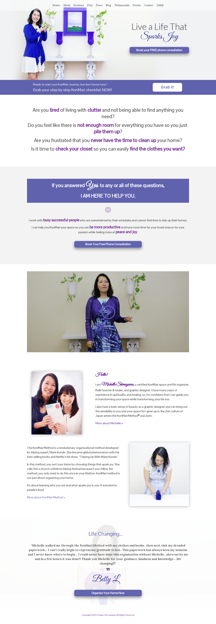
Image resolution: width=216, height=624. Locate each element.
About (66, 5)
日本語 (160, 5)
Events (137, 5)
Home (56, 5)
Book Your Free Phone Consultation (108, 247)
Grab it (167, 90)
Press (99, 5)
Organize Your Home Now (108, 596)
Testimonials (121, 5)
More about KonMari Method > (46, 500)
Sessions (79, 5)
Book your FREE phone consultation (159, 53)
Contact (148, 5)
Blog (108, 5)
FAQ (90, 5)
